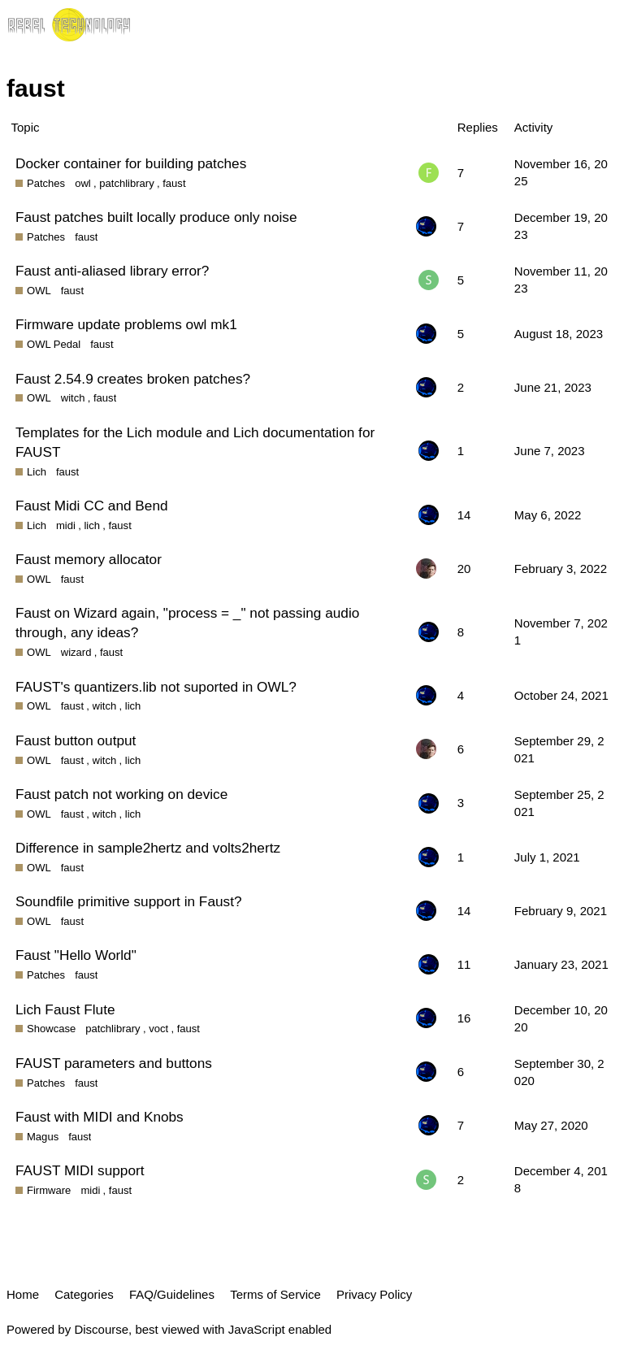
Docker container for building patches (130, 163)
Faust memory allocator (88, 559)
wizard (76, 652)
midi (66, 525)
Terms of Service (275, 1294)
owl (83, 183)
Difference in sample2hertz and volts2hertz (147, 848)
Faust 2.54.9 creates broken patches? (132, 379)
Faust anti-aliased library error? (112, 271)
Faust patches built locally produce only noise (156, 217)
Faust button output (75, 740)
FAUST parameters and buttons (113, 1063)
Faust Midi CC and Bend (91, 505)
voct (158, 1028)
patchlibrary (126, 183)
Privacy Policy (374, 1294)
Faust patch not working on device (121, 794)
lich (92, 525)
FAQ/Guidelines (171, 1294)
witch (73, 398)
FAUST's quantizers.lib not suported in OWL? (156, 687)
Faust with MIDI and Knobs (99, 1117)
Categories (84, 1294)
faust (173, 183)
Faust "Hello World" (75, 955)
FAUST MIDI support (80, 1170)
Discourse (101, 1329)
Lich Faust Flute (65, 1009)
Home (22, 1294)
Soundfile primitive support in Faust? (128, 901)
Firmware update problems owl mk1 (126, 324)
